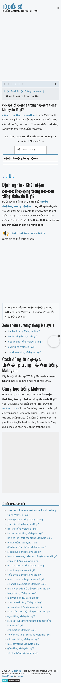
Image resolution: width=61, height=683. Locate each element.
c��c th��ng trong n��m (27, 233)
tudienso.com (10, 409)
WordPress (7, 676)
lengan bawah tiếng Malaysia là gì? (26, 566)
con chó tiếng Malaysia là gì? (23, 561)
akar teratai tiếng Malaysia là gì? (25, 602)
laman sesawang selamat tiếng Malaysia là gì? (32, 556)
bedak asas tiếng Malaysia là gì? (25, 342)
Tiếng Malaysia (32, 91)
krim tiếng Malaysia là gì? (21, 570)
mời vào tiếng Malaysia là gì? (23, 598)
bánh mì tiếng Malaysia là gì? (24, 331)
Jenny (20, 676)
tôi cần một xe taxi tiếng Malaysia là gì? (29, 635)
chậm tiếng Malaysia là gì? (21, 630)
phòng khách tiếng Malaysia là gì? (26, 520)
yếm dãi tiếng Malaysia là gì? (23, 524)
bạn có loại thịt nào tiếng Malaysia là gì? (29, 538)
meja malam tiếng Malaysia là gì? (25, 607)
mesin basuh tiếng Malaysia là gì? (25, 579)
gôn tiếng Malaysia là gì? (20, 648)
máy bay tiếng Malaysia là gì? (23, 644)
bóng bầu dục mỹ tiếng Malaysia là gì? (28, 612)
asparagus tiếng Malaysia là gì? (24, 552)
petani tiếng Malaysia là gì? (22, 529)
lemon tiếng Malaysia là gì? (22, 543)
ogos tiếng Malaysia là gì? (21, 616)
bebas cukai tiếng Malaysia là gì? (25, 533)
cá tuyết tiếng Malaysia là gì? (23, 639)
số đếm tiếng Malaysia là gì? (22, 653)
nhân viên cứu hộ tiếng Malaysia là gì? (28, 589)
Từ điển (15, 91)
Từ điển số (12, 6)
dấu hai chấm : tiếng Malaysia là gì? (26, 547)
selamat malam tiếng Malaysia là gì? (26, 584)
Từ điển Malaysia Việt (11, 10)
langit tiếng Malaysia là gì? (22, 593)
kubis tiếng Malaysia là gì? (22, 336)
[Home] (5, 91)
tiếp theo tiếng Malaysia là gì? (24, 575)
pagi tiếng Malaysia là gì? (21, 347)
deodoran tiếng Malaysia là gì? (24, 352)
